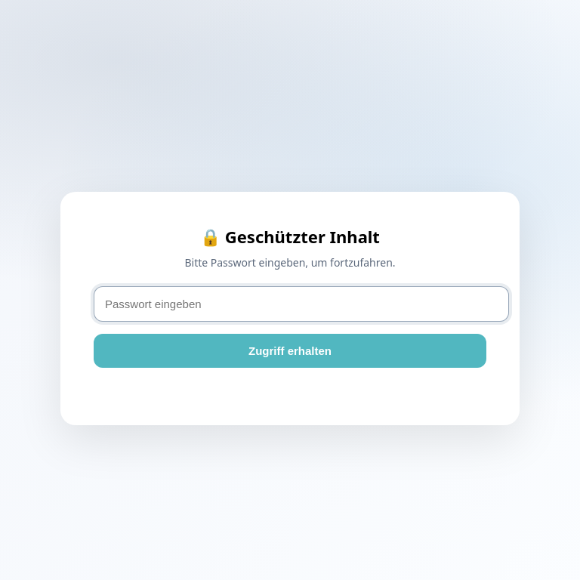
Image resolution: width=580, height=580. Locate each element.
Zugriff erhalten (290, 350)
